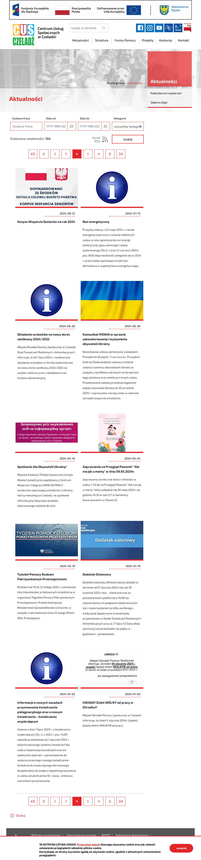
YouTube (159, 28)
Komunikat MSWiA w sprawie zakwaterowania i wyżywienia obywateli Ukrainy (112, 343)
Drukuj (20, 815)
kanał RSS (96, 139)
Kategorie (120, 118)
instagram (149, 28)
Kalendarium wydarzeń (166, 93)
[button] (71, 126)
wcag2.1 (178, 28)
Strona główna (116, 83)
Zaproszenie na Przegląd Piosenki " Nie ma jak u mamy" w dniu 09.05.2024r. (112, 463)
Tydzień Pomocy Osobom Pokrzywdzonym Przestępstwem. (46, 580)
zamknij (181, 848)
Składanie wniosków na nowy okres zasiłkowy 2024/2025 (46, 343)
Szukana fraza (21, 118)
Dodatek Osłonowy (112, 580)
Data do (85, 118)
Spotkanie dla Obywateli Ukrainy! (46, 463)
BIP (187, 28)
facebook (140, 28)
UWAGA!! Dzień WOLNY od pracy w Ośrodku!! (112, 718)
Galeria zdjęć (159, 102)
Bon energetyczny (112, 220)
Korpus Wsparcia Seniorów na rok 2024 (46, 220)
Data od (51, 118)
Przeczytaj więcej (88, 844)
